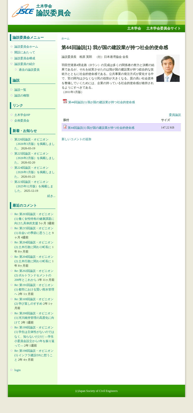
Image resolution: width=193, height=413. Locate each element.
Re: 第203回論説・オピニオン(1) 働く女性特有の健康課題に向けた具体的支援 (34, 218)
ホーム (65, 38)
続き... (51, 196)
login (17, 370)
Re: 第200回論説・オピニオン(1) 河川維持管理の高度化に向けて (34, 318)
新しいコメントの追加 (76, 139)
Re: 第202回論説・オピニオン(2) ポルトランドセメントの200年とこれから (33, 275)
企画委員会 (21, 120)
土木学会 (134, 28)
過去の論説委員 (29, 69)
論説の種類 (21, 95)
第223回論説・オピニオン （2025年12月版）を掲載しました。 (33, 186)
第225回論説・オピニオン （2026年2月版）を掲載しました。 (34, 158)
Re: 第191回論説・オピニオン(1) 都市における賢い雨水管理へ (34, 289)
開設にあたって (24, 52)
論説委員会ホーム (26, 46)
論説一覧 (20, 90)
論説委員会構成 (24, 58)
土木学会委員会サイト (163, 28)
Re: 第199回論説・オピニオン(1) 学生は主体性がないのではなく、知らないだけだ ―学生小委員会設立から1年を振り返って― (34, 336)
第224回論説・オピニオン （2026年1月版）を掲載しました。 (34, 172)
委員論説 (175, 115)
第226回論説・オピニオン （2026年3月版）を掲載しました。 (34, 144)
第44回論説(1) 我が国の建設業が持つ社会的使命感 (101, 102)
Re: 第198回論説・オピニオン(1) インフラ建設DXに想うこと (33, 355)
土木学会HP (22, 115)
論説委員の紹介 (24, 64)
